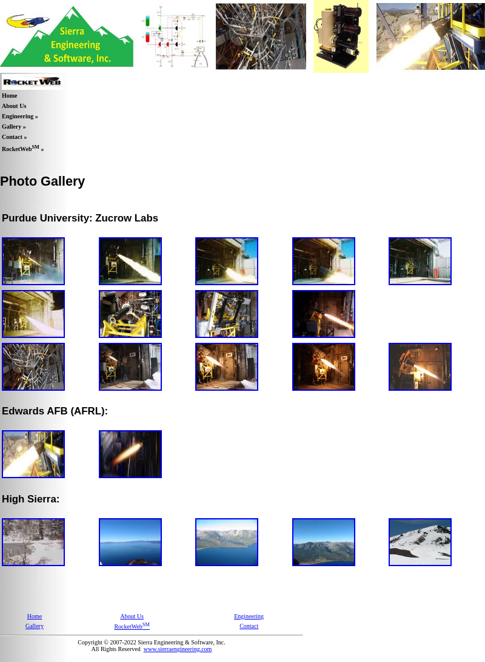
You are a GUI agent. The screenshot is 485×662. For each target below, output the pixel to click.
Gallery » (14, 126)
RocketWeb (131, 626)
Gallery (34, 626)
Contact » (14, 136)
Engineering (249, 616)
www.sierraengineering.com (178, 649)
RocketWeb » (23, 148)
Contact (248, 626)
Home (10, 95)
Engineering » (20, 116)
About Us (14, 106)
